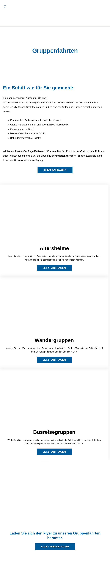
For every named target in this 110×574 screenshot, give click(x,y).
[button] (5, 6)
